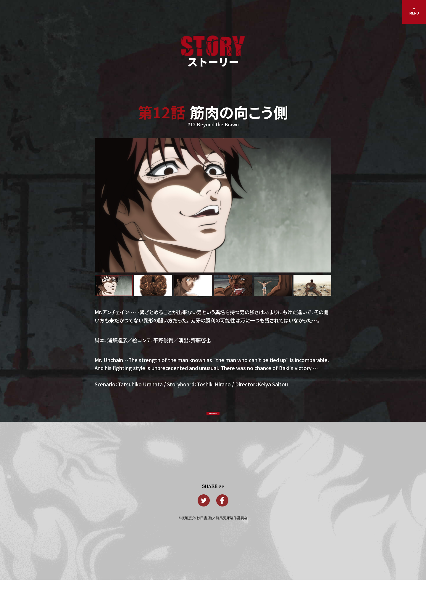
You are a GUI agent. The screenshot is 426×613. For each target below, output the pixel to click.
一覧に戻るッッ (213, 418)
